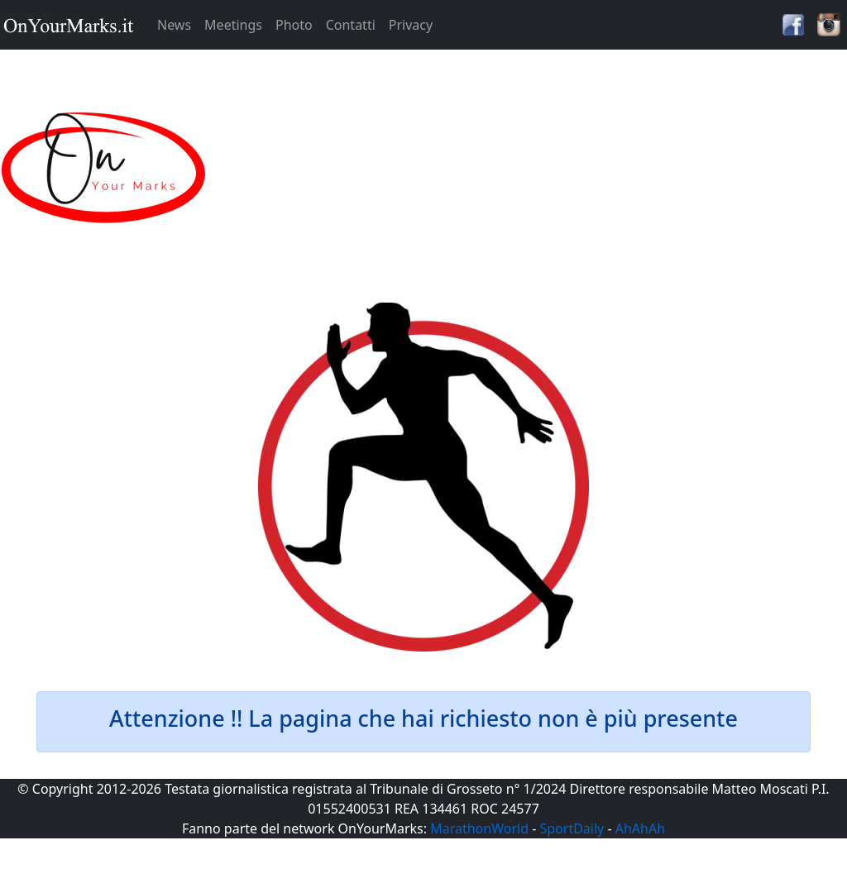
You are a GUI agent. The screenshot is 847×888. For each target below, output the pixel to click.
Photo (294, 25)
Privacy (411, 25)
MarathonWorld (479, 828)
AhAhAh (640, 828)
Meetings (233, 25)
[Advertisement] (529, 168)
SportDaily (571, 828)
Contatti (351, 25)
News (174, 25)
